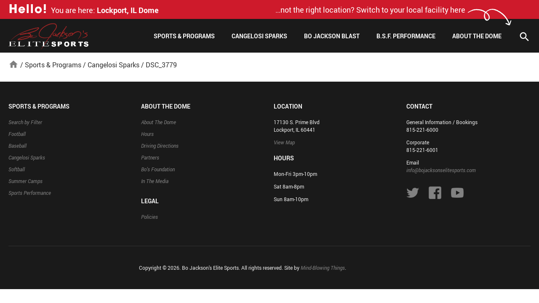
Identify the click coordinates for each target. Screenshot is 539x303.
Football (17, 133)
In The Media (154, 181)
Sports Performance (29, 192)
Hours (147, 133)
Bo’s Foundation (158, 169)
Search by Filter (25, 122)
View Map (284, 142)
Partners (150, 157)
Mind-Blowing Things (323, 267)
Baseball (17, 145)
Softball (16, 169)
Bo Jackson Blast (332, 36)
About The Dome (477, 36)
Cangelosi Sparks (259, 36)
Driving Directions (160, 145)
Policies (149, 216)
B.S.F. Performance (405, 36)
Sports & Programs (184, 36)
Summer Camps (25, 181)
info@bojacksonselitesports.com (441, 170)
